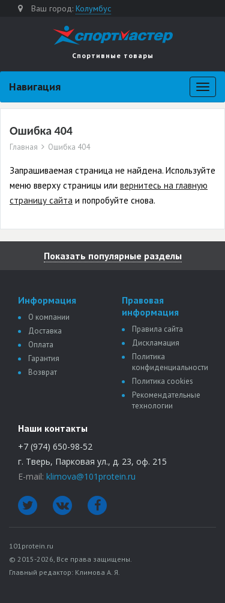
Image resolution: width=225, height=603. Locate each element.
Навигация (35, 86)
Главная (24, 147)
